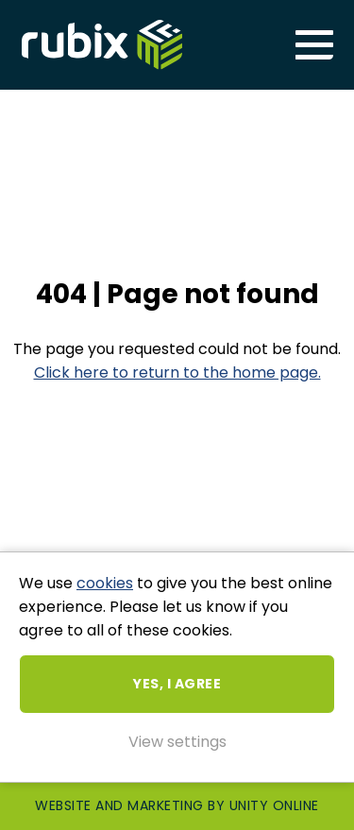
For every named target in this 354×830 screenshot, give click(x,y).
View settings (177, 742)
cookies (104, 583)
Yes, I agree (177, 683)
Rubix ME (102, 45)
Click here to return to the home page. (177, 372)
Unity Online (274, 805)
